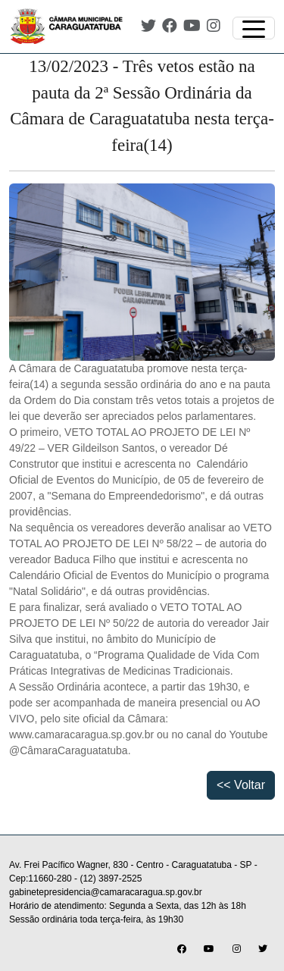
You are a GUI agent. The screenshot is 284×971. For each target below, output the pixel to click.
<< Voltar (241, 784)
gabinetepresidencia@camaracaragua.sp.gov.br (105, 892)
